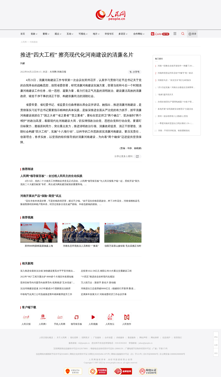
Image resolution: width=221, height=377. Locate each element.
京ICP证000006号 (150, 354)
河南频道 (34, 42)
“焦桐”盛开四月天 (165, 95)
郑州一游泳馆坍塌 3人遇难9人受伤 (173, 116)
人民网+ (43, 318)
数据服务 (132, 338)
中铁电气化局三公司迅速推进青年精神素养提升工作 (46, 294)
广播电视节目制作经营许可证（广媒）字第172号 (146, 349)
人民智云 (110, 318)
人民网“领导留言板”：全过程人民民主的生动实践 (51, 175)
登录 (194, 34)
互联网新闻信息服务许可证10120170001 (70, 349)
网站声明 (143, 338)
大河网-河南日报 (58, 72)
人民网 (24, 42)
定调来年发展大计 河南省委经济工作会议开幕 (104, 294)
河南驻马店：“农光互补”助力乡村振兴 (174, 80)
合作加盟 (109, 338)
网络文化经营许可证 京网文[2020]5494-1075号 (90, 354)
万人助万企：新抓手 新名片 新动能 (98, 282)
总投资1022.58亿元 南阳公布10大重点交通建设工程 (106, 271)
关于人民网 (62, 338)
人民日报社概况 (46, 338)
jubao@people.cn (145, 343)
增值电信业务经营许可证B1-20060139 (106, 349)
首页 (22, 34)
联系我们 (178, 338)
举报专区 (109, 34)
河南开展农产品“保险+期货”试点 (40, 195)
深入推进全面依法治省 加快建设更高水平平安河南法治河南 (49, 271)
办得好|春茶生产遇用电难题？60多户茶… (176, 102)
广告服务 (97, 338)
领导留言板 (76, 318)
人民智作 (127, 318)
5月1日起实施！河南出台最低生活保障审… (176, 87)
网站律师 (155, 338)
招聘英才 (85, 338)
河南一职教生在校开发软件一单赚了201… (176, 66)
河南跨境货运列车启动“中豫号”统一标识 (175, 73)
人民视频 (93, 318)
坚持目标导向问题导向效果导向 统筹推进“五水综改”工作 (48, 282)
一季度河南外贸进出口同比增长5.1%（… (175, 123)
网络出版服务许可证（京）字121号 (126, 354)
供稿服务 (120, 338)
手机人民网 (59, 318)
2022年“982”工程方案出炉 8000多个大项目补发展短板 (47, 276)
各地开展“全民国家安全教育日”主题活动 (175, 109)
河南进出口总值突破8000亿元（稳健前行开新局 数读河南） (110, 288)
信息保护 (166, 338)
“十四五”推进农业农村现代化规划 (97, 276)
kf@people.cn (84, 343)
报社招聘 (74, 338)
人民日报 (26, 318)
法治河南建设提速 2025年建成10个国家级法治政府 (45, 288)
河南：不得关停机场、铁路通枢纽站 (174, 131)
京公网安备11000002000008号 (172, 354)
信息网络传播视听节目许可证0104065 (52, 354)
